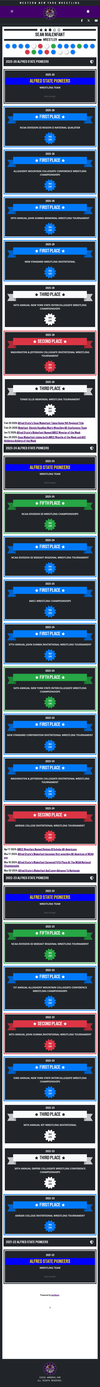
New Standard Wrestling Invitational (50, 261)
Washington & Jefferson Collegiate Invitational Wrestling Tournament (50, 354)
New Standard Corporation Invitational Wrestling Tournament (50, 735)
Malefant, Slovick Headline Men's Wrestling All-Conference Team (52, 427)
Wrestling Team (50, 87)
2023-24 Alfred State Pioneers (27, 448)
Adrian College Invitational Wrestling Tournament (50, 825)
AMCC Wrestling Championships (50, 601)
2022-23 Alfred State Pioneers (27, 878)
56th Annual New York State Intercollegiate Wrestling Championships (50, 307)
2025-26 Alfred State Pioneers (27, 62)
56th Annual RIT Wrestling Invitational (50, 1125)
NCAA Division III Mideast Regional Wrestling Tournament (50, 557)
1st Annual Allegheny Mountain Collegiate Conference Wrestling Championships (50, 989)
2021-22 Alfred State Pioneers (27, 1242)
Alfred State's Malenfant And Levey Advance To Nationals (49, 870)
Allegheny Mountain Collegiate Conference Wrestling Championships (50, 173)
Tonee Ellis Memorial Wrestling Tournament (50, 399)
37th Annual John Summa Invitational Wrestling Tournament (50, 644)
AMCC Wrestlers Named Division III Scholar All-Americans (47, 849)
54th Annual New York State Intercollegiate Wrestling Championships (50, 689)
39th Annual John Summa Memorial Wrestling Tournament (50, 218)
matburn (55, 1295)
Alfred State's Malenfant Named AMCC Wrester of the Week (48, 432)
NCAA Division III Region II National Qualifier (50, 127)
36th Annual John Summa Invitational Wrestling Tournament (50, 1034)
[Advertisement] (50, 1336)
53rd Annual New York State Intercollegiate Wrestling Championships (50, 1079)
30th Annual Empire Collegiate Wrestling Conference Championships (49, 1170)
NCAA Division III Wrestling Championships (50, 514)
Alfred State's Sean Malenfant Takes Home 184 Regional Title (51, 423)
